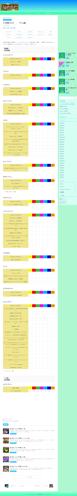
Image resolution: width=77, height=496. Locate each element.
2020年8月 (62, 143)
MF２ (29, 13)
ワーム (8, 37)
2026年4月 (62, 122)
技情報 (7, 27)
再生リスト (17, 414)
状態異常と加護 (69, 61)
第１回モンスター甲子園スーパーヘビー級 (19, 432)
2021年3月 (62, 131)
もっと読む (29, 470)
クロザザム (50, 34)
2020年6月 (62, 147)
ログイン (61, 196)
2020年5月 (62, 150)
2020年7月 (62, 145)
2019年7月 (62, 166)
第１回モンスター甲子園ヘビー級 (17, 441)
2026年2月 (62, 126)
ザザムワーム (19, 34)
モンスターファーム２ (8, 413)
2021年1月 (62, 133)
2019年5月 (62, 171)
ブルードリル (40, 31)
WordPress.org (62, 201)
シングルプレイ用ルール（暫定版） (66, 102)
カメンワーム (8, 34)
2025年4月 (62, 129)
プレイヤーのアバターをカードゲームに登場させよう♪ (38, 490)
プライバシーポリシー (58, 13)
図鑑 (4, 27)
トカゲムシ (30, 31)
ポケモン (38, 13)
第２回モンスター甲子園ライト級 (17, 422)
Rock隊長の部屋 (48, 13)
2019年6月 (62, 169)
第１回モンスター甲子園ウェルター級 (18, 460)
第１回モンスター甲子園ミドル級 (17, 450)
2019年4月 (62, 173)
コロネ (50, 31)
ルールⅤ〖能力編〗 (69, 78)
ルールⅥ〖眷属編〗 (69, 70)
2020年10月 (62, 138)
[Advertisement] (29, 401)
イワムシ (19, 31)
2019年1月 (62, 176)
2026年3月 (62, 124)
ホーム (19, 13)
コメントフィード (63, 200)
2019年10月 (62, 159)
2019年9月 (62, 162)
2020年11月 (62, 136)
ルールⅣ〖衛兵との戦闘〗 (71, 87)
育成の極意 (11, 27)
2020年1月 (62, 157)
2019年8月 (62, 164)
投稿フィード (62, 198)
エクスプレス (30, 37)
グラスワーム (30, 34)
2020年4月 (62, 152)
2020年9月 (62, 140)
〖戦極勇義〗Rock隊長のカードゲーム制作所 (38, 492)
